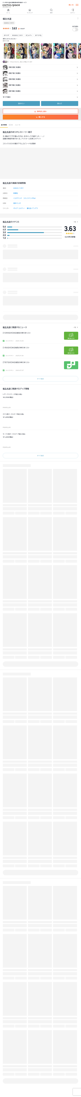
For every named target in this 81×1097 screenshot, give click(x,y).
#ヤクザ (6, 35)
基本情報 (4, 124)
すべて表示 (40, 378)
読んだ (59, 103)
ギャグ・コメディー (19, 208)
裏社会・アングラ (32, 208)
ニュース (17, 124)
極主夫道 (6, 132)
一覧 (74, 222)
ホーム (8, 11)
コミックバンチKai (29, 198)
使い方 (71, 5)
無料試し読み (40, 111)
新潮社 (15, 193)
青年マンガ (17, 203)
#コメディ (29, 35)
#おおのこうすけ (17, 35)
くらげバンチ (17, 198)
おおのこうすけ (9, 23)
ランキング (30, 11)
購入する (40, 117)
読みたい (21, 103)
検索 (51, 11)
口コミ (11, 124)
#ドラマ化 (38, 35)
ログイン (73, 11)
